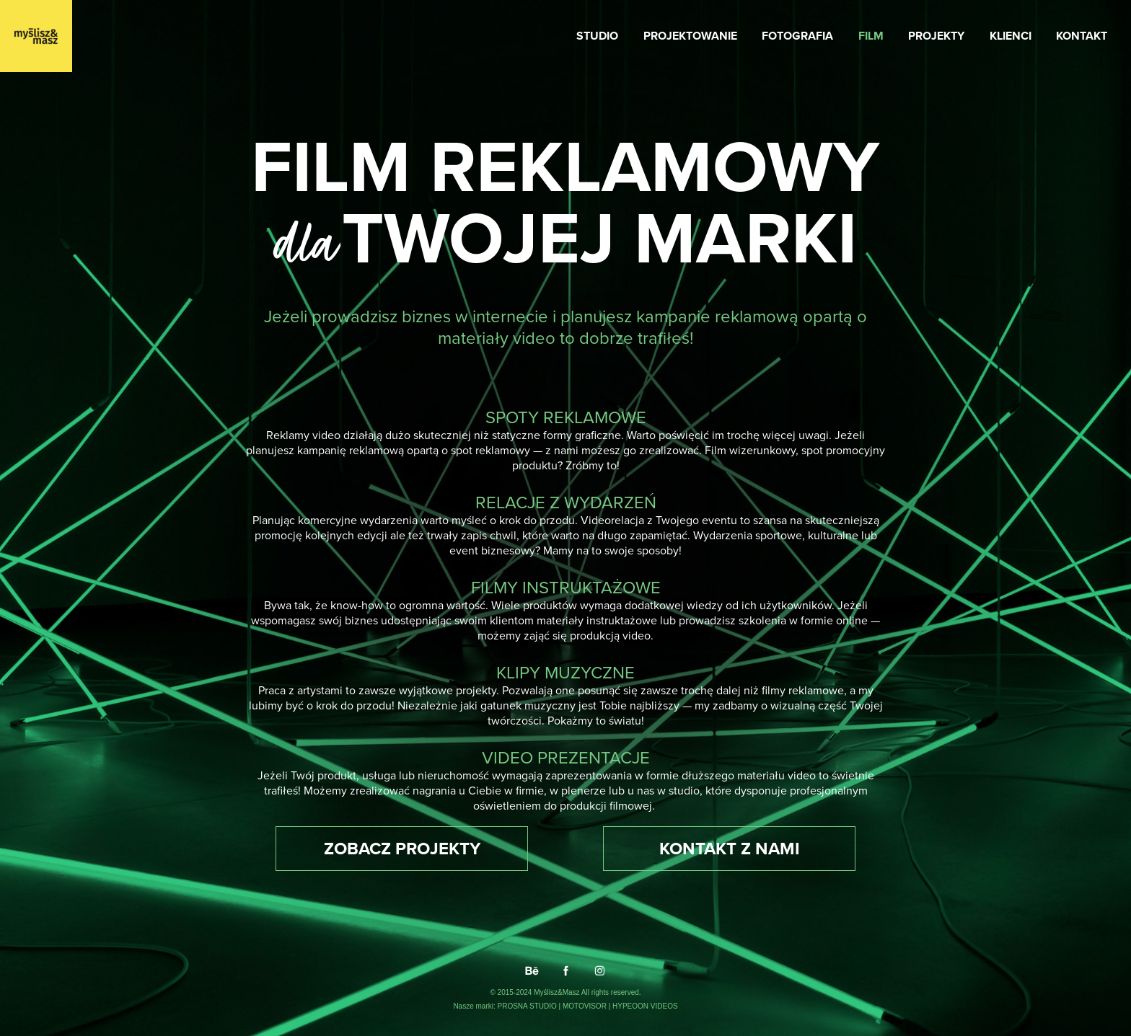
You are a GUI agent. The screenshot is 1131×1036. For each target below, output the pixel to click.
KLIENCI (1010, 35)
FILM (871, 35)
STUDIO (597, 35)
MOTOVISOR (586, 1006)
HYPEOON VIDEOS (645, 1006)
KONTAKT (1081, 35)
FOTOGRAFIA (797, 35)
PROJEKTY (936, 35)
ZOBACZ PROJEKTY (402, 848)
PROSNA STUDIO (528, 1006)
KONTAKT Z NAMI (729, 848)
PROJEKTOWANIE (690, 35)
